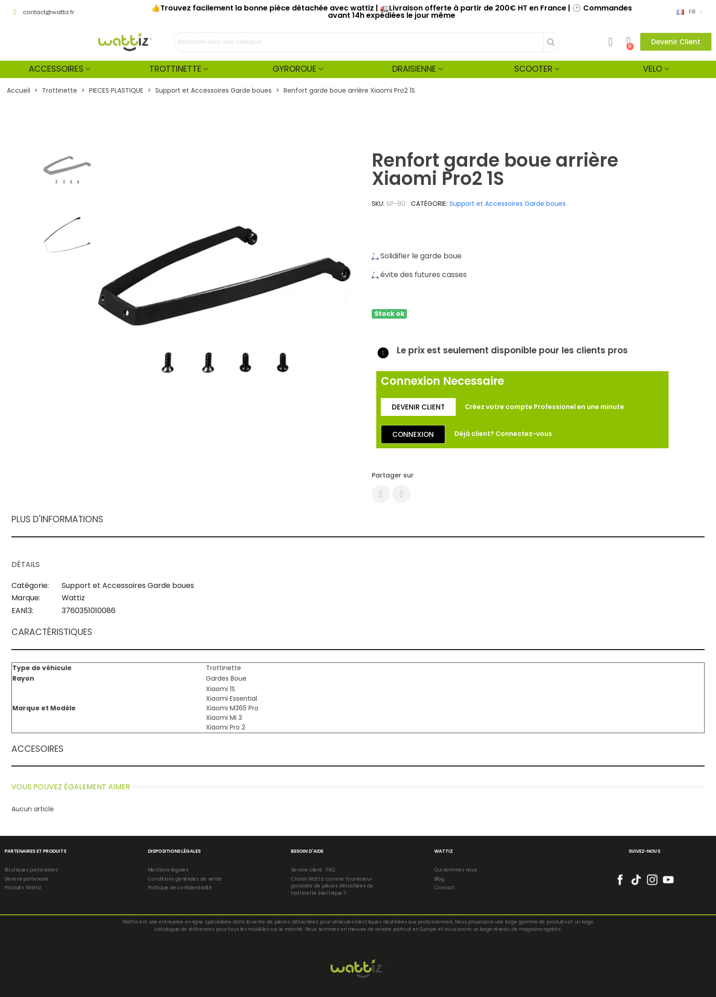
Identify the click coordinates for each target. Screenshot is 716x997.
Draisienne (414, 68)
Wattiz (73, 598)
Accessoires (56, 68)
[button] (675, 42)
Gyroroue (294, 68)
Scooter (533, 68)
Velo (652, 68)
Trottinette (175, 68)
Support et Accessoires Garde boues (507, 203)
